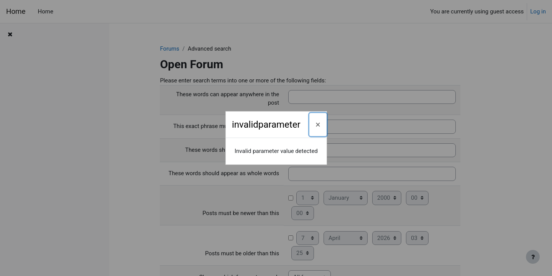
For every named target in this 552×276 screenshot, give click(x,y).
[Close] (318, 124)
